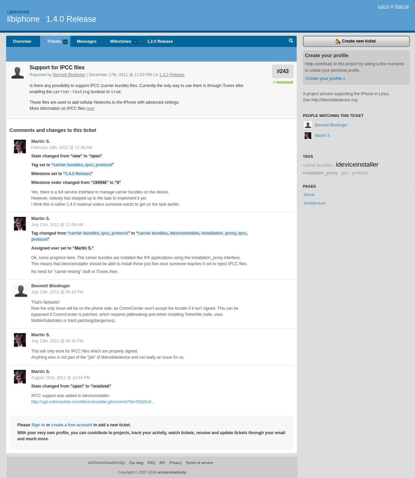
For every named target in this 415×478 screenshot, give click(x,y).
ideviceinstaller (184, 233)
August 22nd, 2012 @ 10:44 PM (60, 377)
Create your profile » (325, 78)
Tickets (53, 42)
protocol (104, 164)
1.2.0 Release (160, 41)
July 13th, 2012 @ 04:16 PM (57, 291)
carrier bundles (68, 164)
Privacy (175, 462)
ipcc (89, 164)
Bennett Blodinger (69, 74)
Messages (87, 41)
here (90, 108)
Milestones (120, 42)
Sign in (38, 424)
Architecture (315, 203)
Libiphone (18, 12)
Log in (383, 6)
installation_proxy (219, 233)
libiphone (23, 18)
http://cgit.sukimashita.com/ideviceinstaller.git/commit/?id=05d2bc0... (93, 401)
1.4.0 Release (71, 18)
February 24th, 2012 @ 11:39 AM (61, 147)
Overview (22, 41)
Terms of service (199, 462)
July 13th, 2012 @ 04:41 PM (57, 340)
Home (309, 194)
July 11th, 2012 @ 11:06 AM (57, 224)
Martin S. (40, 140)
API (162, 462)
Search (291, 41)
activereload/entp (106, 462)
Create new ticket (355, 41)
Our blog (136, 462)
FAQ (151, 462)
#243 (283, 71)
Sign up (402, 6)
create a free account (71, 424)
